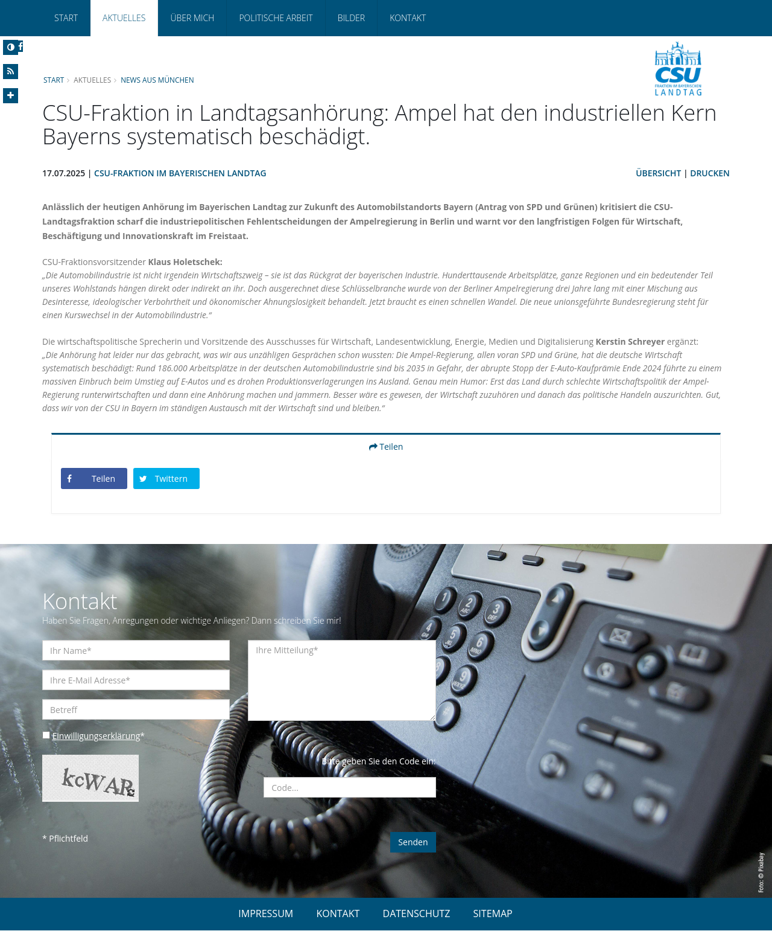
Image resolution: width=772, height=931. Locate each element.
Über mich (192, 18)
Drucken (710, 173)
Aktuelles (124, 18)
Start (66, 18)
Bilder (351, 18)
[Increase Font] (10, 95)
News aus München (158, 80)
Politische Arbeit (275, 18)
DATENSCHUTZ (417, 914)
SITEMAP (493, 914)
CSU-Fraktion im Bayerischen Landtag (181, 173)
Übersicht (658, 173)
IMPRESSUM (265, 914)
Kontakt (408, 18)
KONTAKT (337, 914)
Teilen (386, 447)
